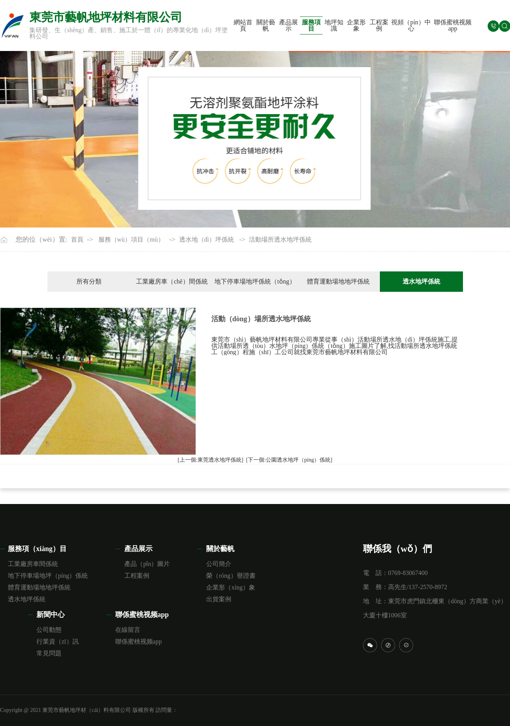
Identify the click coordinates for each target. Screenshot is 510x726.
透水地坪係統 (26, 599)
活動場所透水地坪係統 (280, 240)
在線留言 (127, 629)
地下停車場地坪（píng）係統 (48, 575)
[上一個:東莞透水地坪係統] (210, 460)
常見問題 (49, 653)
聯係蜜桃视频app (453, 25)
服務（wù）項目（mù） (131, 240)
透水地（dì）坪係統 (206, 240)
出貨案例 (218, 599)
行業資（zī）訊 (57, 641)
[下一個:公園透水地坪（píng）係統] (289, 460)
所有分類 (89, 281)
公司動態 (49, 629)
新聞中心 (50, 615)
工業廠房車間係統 (33, 563)
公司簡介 (218, 563)
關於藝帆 (265, 25)
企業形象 (356, 25)
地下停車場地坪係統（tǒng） (254, 281)
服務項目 (311, 25)
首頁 (77, 240)
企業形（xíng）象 (230, 587)
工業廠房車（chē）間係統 (171, 281)
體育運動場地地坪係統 (338, 281)
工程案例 (379, 25)
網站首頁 (243, 25)
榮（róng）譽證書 (230, 575)
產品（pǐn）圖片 (147, 563)
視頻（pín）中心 (410, 25)
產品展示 (288, 25)
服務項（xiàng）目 (37, 549)
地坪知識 (334, 25)
